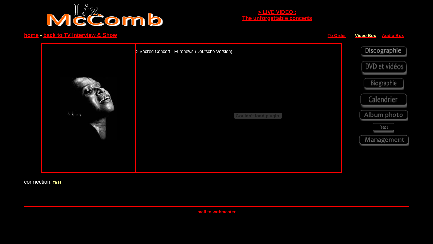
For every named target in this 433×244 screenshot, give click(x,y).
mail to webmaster (216, 212)
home (31, 35)
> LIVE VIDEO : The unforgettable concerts (277, 15)
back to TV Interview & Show (80, 35)
